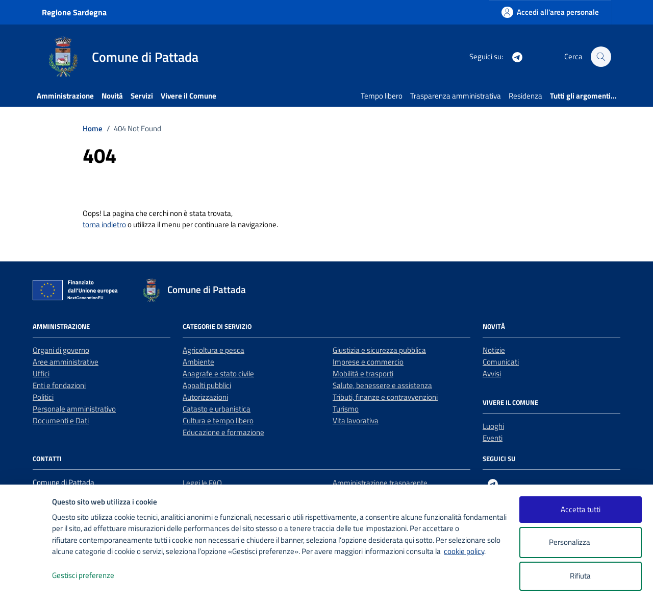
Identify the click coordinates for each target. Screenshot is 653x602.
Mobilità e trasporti (363, 373)
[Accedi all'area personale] (550, 12)
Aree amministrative (65, 362)
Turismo (346, 409)
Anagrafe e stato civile (218, 373)
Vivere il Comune (188, 96)
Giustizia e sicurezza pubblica (379, 350)
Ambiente (198, 362)
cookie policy (464, 551)
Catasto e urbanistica (216, 409)
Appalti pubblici (207, 385)
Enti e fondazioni (59, 385)
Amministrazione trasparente (380, 483)
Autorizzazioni (205, 397)
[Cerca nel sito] (601, 56)
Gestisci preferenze (94, 576)
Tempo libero (382, 96)
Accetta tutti (580, 509)
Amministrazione (65, 96)
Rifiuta (580, 576)
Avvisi (492, 373)
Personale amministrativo (74, 409)
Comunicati (501, 362)
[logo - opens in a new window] (26, 584)
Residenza (525, 96)
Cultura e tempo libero (218, 420)
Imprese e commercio (368, 362)
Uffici (41, 373)
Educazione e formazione (223, 432)
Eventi (493, 438)
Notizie (494, 350)
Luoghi (493, 426)
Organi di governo (61, 350)
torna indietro (104, 224)
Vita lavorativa (356, 420)
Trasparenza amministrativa (455, 96)
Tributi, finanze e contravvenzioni (385, 397)
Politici (43, 397)
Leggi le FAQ (202, 483)
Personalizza (580, 542)
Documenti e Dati (61, 420)
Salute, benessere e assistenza (382, 385)
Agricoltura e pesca (213, 350)
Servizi (142, 96)
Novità (112, 96)
